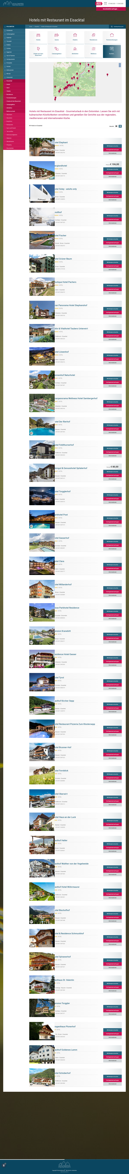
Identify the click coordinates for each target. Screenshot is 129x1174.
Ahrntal (8, 73)
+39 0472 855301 (60, 897)
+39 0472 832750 (60, 152)
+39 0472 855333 (60, 455)
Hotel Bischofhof (61, 910)
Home (30, 26)
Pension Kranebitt (62, 631)
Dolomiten (10, 26)
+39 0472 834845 (60, 780)
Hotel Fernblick (60, 770)
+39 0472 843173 (60, 176)
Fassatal (8, 41)
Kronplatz (9, 63)
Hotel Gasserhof (61, 538)
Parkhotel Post (60, 514)
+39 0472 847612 (60, 478)
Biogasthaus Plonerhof (64, 1026)
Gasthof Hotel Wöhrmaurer (66, 887)
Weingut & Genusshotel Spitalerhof (70, 468)
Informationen (112, 153)
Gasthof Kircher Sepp (63, 701)
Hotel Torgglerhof (62, 491)
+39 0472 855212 (60, 804)
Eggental (9, 52)
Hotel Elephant (60, 142)
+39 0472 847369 (60, 873)
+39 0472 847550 (60, 734)
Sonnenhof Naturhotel (64, 375)
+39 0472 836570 (60, 292)
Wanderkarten (10, 141)
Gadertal (8, 37)
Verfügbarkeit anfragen (112, 149)
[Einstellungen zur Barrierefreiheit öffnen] (4, 1165)
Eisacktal (9, 81)
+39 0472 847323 (60, 222)
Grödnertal (9, 30)
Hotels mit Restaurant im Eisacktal (49, 26)
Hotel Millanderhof (62, 584)
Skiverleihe (9, 118)
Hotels (8, 84)
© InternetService (61, 1170)
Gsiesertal (9, 77)
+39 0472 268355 (60, 199)
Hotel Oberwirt (60, 794)
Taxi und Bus (9, 131)
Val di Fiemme (10, 55)
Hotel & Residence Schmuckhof (68, 933)
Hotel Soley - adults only (65, 189)
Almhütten (9, 108)
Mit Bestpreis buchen (112, 146)
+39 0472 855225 (60, 338)
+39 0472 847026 (60, 943)
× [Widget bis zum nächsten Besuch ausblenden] (5, 1163)
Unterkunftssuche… (117, 26)
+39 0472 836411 (60, 641)
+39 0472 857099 (60, 990)
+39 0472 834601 (60, 850)
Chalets (8, 91)
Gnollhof (57, 212)
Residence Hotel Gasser (64, 654)
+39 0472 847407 (60, 385)
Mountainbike (10, 148)
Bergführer (9, 121)
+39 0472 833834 (60, 594)
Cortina (8, 48)
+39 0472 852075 (60, 245)
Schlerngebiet (10, 34)
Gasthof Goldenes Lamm (65, 1050)
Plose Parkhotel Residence (66, 608)
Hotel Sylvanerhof (62, 957)
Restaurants (9, 124)
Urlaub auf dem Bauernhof (13, 101)
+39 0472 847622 (60, 757)
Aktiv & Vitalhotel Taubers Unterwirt (70, 328)
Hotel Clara (58, 561)
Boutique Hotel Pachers (64, 282)
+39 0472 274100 (60, 269)
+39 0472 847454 (60, 431)
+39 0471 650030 (60, 827)
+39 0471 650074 (60, 711)
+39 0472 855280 (60, 1083)
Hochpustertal (10, 59)
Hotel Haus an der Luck (64, 817)
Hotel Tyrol (58, 677)
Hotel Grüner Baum (62, 259)
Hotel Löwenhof (61, 352)
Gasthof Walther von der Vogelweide (71, 863)
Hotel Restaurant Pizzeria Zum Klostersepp (74, 724)
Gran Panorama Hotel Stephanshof (70, 305)
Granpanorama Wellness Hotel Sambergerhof (75, 398)
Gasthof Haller (60, 840)
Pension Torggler (61, 1003)
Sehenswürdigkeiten (11, 134)
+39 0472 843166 (60, 408)
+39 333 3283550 (60, 618)
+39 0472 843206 (60, 664)
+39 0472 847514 (60, 525)
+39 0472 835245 (60, 1036)
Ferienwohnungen (11, 97)
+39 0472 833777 (60, 571)
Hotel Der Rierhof (61, 421)
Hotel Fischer (59, 235)
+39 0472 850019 (60, 687)
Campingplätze (10, 104)
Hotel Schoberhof (62, 1073)
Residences (9, 94)
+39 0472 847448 (60, 920)
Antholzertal (9, 70)
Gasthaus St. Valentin (63, 980)
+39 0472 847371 (60, 1013)
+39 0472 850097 (60, 548)
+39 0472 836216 (60, 362)
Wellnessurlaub (10, 111)
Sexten (8, 66)
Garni (7, 87)
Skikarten (8, 138)
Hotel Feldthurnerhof (63, 445)
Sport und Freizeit (11, 128)
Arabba (8, 45)
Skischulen (9, 114)
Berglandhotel (60, 165)
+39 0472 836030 (60, 1060)
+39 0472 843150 (60, 315)
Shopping (8, 144)
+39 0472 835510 (60, 501)
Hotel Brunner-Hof (62, 747)
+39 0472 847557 (60, 967)
